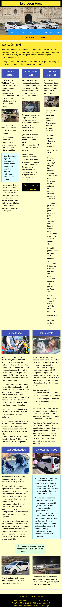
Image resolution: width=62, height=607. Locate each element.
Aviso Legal (44, 606)
